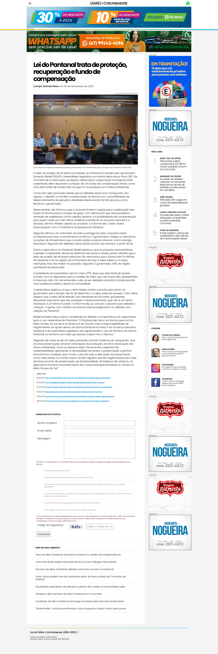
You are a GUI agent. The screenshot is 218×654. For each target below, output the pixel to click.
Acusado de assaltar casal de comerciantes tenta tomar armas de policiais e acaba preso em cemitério (169, 183)
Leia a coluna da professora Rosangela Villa (171, 337)
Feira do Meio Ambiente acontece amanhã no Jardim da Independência (81, 561)
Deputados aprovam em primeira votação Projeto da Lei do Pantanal (77, 399)
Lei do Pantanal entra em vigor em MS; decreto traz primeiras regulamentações (81, 385)
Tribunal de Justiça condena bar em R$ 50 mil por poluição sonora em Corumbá (170, 164)
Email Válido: (48, 437)
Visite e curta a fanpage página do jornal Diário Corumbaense (169, 382)
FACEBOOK (163, 378)
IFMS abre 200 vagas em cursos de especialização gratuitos (170, 201)
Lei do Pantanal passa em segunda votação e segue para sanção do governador (82, 394)
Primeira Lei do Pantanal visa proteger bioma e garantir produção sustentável (80, 408)
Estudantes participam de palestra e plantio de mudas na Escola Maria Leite (83, 593)
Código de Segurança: (54, 532)
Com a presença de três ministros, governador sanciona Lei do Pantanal (78, 389)
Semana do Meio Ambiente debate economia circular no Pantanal (78, 576)
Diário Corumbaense (109, 3)
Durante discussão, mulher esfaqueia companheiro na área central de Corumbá (171, 218)
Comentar (47, 541)
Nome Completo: (50, 430)
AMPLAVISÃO (164, 348)
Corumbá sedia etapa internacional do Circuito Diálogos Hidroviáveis (79, 569)
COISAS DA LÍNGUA (167, 334)
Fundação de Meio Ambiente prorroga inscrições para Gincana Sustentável (83, 608)
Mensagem (47, 445)
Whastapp (184, 3)
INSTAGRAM (164, 363)
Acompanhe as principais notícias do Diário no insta (170, 367)
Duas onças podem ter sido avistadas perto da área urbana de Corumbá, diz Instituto (84, 585)
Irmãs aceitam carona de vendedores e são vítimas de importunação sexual (171, 234)
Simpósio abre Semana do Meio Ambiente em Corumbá (72, 601)
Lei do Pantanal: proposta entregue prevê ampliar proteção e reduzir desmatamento (83, 403)
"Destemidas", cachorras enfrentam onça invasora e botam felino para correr (84, 615)
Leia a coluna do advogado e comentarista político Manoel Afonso (171, 352)
